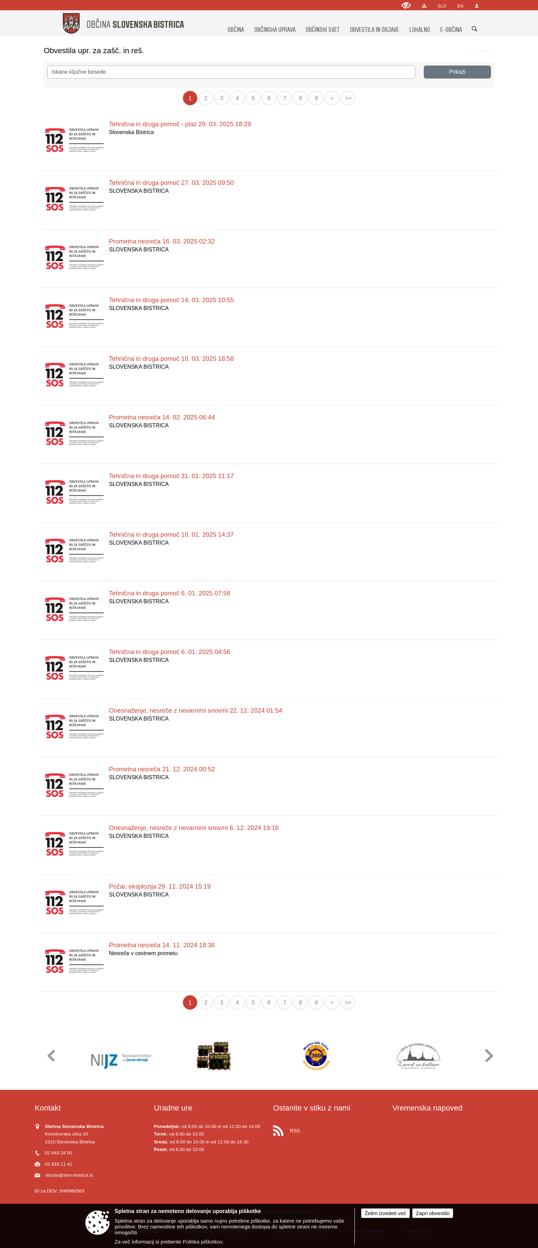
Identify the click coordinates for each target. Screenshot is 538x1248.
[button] (50, 1055)
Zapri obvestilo (433, 1213)
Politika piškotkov (202, 1242)
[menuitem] (235, 23)
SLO (441, 6)
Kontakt (48, 1108)
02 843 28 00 (58, 1152)
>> (348, 98)
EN (460, 6)
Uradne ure (173, 1108)
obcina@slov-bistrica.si (69, 1175)
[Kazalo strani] (424, 5)
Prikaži (457, 72)
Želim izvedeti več (385, 1213)
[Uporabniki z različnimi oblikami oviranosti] (406, 5)
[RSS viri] (328, 1129)
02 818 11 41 (58, 1164)
